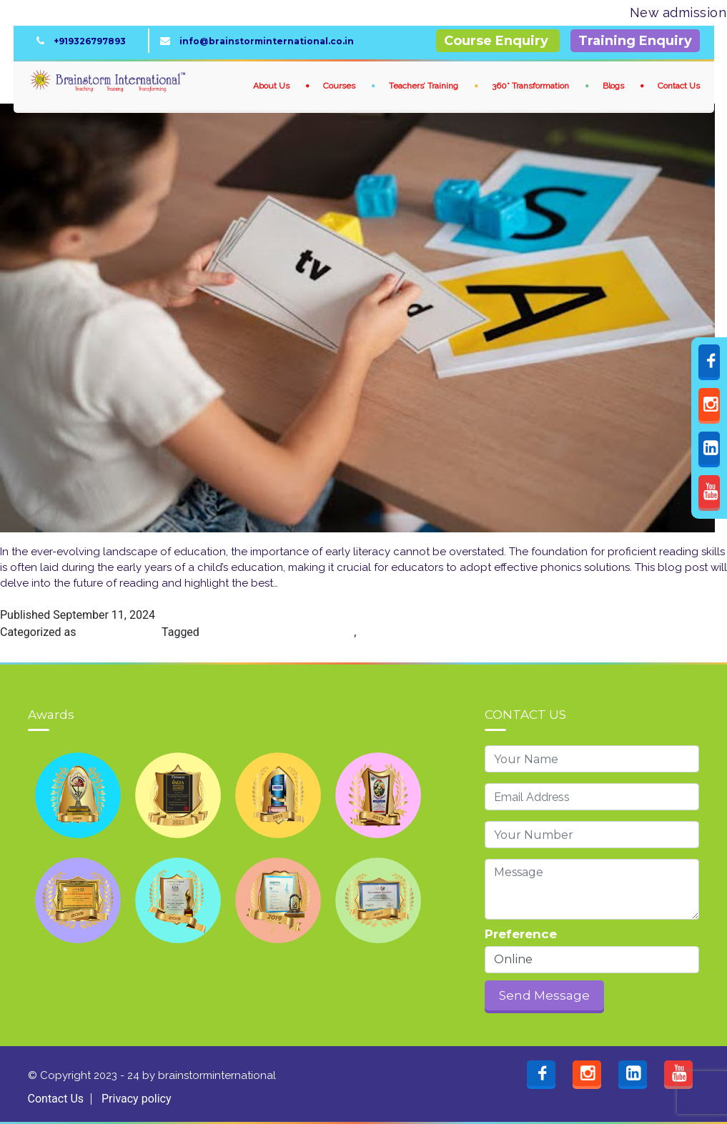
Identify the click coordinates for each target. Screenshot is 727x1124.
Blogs (614, 86)
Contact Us (679, 86)
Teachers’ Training (424, 86)
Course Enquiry (498, 41)
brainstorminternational (215, 1075)
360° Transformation (531, 86)
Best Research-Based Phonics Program (458, 632)
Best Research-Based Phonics (278, 632)
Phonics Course (119, 632)
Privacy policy (137, 1098)
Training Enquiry (635, 41)
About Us (272, 86)
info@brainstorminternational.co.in (263, 41)
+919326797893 (87, 41)
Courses (340, 86)
